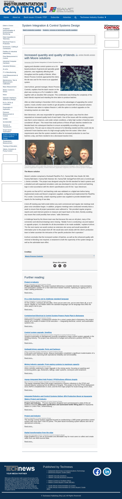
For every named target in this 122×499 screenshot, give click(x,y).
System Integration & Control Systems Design (10, 136)
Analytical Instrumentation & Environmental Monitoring (9, 31)
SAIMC (5, 119)
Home (6, 17)
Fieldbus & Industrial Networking (10, 52)
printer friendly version (85, 55)
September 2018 (29, 62)
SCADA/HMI (7, 122)
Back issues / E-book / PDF (35, 17)
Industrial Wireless (9, 66)
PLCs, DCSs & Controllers (8, 103)
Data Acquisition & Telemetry (9, 38)
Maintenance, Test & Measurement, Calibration (10, 82)
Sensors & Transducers (7, 126)
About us (16, 17)
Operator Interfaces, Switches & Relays (10, 98)
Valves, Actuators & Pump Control (9, 150)
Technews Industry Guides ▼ (93, 17)
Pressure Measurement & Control (8, 114)
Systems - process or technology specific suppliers (60, 30)
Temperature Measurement (7, 142)
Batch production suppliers (32, 30)
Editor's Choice (8, 25)
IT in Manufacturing (9, 72)
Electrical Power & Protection (9, 43)
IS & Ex (5, 69)
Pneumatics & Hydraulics (7, 108)
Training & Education (10, 146)
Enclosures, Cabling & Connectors (10, 47)
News (5, 95)
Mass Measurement (9, 87)
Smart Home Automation (7, 131)
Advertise (67, 17)
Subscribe (55, 17)
